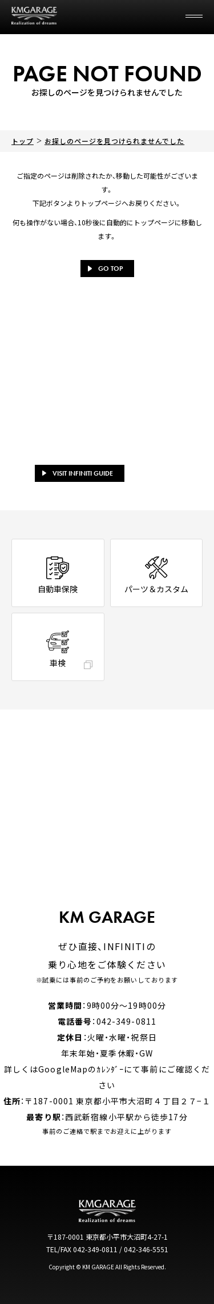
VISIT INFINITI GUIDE (77, 473)
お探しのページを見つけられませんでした (114, 141)
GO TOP (105, 268)
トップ (22, 141)
